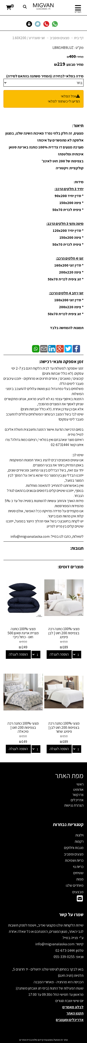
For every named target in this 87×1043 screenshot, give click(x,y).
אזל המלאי (68, 96)
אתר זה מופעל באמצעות (43, 1039)
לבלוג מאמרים (73, 1007)
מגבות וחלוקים (74, 847)
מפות (80, 879)
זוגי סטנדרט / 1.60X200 (29, 37)
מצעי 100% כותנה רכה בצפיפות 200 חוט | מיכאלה (23, 727)
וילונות (79, 835)
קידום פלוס (38, 1039)
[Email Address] (80, 899)
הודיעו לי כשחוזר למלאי (64, 101)
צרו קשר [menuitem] (78, 794)
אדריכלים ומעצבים (70, 1019)
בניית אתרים (25, 1039)
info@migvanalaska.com (55, 944)
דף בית (79, 37)
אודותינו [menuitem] (78, 789)
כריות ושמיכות (74, 860)
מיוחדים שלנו (75, 885)
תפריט (78, 11)
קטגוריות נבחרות (68, 824)
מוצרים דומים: (71, 567)
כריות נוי (78, 866)
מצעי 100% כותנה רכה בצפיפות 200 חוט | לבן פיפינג (64, 632)
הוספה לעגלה (59, 654)
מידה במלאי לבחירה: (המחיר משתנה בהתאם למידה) (45, 76)
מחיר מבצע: (75, 64)
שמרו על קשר (71, 914)
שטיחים (78, 872)
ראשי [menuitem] (80, 784)
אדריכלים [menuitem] (77, 800)
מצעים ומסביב (59, 37)
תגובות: (77, 548)
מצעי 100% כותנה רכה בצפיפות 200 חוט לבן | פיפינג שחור (64, 727)
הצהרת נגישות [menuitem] (74, 805)
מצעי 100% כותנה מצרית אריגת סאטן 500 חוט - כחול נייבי (23, 632)
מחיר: (75, 57)
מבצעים (78, 891)
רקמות (79, 841)
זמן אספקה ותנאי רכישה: (61, 361)
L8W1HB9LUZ (63, 47)
